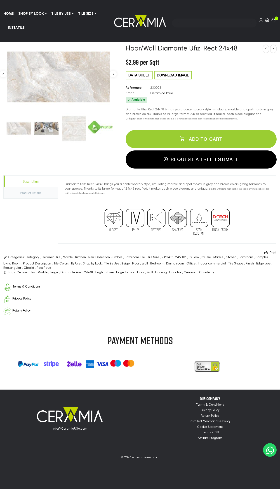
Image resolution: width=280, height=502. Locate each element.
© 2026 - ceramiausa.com (140, 457)
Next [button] (113, 74)
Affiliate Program (210, 438)
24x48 (89, 272)
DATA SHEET (139, 75)
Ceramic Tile (51, 257)
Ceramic (191, 272)
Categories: (14, 257)
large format (126, 272)
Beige (126, 263)
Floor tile (175, 272)
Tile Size (153, 257)
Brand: (130, 93)
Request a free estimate (201, 159)
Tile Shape (236, 263)
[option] (19, 128)
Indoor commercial (212, 263)
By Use (207, 257)
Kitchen (81, 257)
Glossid (29, 268)
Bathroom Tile (135, 257)
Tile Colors (62, 263)
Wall (145, 263)
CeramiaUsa (26, 272)
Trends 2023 (210, 432)
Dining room (175, 263)
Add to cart (201, 139)
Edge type (263, 263)
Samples (262, 257)
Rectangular (12, 268)
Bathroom (246, 257)
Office (191, 263)
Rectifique (44, 268)
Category (33, 257)
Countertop (207, 272)
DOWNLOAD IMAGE (173, 75)
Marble (68, 257)
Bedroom (157, 263)
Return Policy (210, 416)
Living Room (12, 263)
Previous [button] (3, 74)
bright (100, 272)
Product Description (37, 263)
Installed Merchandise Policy (210, 421)
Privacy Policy (210, 410)
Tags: (9, 272)
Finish (250, 263)
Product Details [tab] (30, 192)
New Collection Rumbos (105, 257)
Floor (136, 263)
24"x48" (168, 257)
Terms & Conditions (210, 405)
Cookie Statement (210, 427)
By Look (194, 257)
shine (110, 272)
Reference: (134, 88)
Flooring (161, 272)
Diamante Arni (71, 272)
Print (270, 253)
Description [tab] (31, 181)
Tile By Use (112, 263)
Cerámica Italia (161, 93)
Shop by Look (92, 263)
